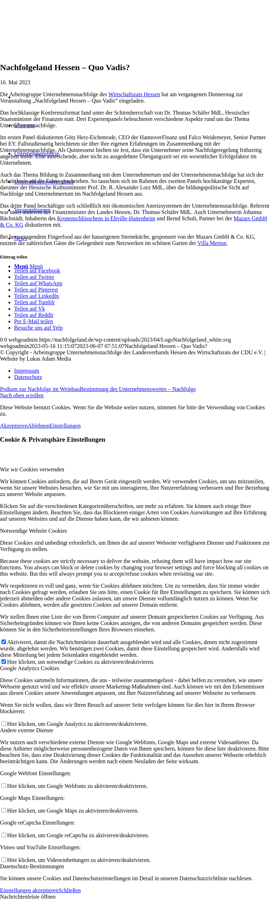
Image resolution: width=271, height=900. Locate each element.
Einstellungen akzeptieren (29, 890)
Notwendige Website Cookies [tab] (33, 531)
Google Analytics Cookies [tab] (29, 668)
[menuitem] (142, 371)
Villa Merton (211, 243)
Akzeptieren (14, 426)
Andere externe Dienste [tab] (26, 730)
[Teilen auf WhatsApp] (38, 283)
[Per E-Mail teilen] (33, 321)
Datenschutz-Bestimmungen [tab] (32, 866)
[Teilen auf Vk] (29, 309)
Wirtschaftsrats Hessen (134, 94)
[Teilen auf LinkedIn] (36, 296)
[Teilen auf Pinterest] (36, 290)
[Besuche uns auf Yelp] (38, 328)
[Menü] (28, 266)
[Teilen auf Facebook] (37, 271)
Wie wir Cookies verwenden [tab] (32, 469)
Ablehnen (38, 426)
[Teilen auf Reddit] (33, 315)
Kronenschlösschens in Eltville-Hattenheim (106, 218)
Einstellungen (64, 426)
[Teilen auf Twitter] (34, 277)
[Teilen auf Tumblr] (34, 302)
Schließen (70, 890)
